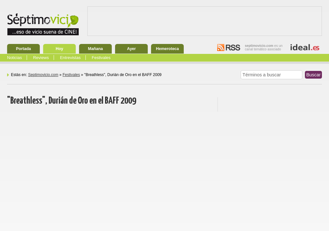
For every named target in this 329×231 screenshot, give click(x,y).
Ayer (131, 49)
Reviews (41, 57)
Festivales (101, 57)
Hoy (59, 49)
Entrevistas (70, 57)
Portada (23, 49)
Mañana (95, 49)
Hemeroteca (167, 49)
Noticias (14, 57)
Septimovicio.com (43, 75)
